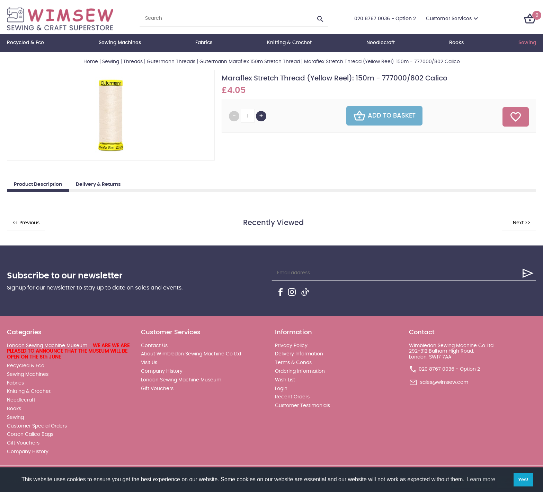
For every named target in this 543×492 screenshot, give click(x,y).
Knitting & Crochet (289, 42)
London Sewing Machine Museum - (68, 351)
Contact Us (154, 345)
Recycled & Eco (25, 42)
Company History (27, 451)
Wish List (285, 380)
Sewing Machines (120, 42)
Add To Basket (384, 116)
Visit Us (149, 362)
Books (456, 42)
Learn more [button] (481, 479)
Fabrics (203, 42)
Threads (133, 61)
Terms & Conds (293, 362)
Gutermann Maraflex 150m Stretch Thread (249, 61)
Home (90, 61)
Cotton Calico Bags (30, 434)
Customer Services (449, 18)
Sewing (527, 42)
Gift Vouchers (23, 443)
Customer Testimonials (302, 405)
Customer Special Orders (37, 426)
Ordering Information (300, 371)
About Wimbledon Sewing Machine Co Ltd (191, 354)
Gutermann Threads (171, 61)
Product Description (38, 184)
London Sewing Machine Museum (181, 380)
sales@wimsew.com (444, 382)
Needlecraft (380, 42)
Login (281, 388)
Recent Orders (292, 397)
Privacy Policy (291, 345)
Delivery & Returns (98, 184)
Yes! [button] (523, 479)
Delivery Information (299, 354)
